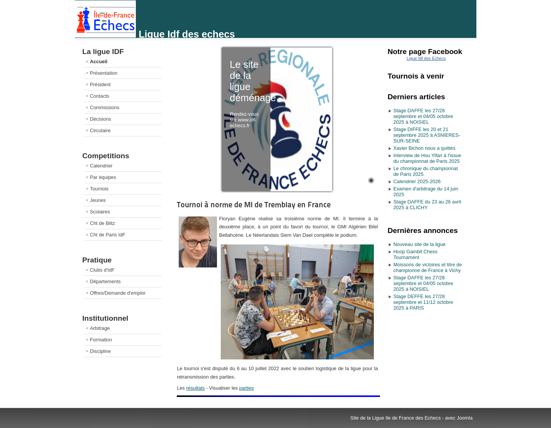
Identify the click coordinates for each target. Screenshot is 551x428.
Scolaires (100, 212)
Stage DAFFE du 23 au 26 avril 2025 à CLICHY (427, 204)
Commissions (104, 107)
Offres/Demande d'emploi (117, 293)
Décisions (100, 119)
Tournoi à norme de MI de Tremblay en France (254, 204)
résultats (195, 388)
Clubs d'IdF (102, 270)
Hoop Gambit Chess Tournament (415, 254)
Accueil (99, 61)
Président (100, 84)
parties (246, 388)
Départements (105, 281)
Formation (101, 340)
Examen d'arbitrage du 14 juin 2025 (425, 191)
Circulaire (100, 130)
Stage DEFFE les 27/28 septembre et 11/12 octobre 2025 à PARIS (423, 302)
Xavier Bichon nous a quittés (424, 148)
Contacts (99, 96)
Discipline (100, 351)
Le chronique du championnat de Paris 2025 (425, 171)
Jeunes (98, 200)
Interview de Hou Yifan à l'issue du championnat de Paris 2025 (427, 158)
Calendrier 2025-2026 (417, 181)
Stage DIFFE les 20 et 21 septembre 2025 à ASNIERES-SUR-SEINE (426, 135)
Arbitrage (100, 328)
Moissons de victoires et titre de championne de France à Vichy (427, 267)
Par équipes (103, 177)
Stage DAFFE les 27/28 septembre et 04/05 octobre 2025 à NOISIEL (423, 116)
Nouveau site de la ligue (419, 244)
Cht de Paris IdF (107, 235)
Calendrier (101, 166)
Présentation (103, 73)
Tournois (99, 189)
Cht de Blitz (102, 223)
